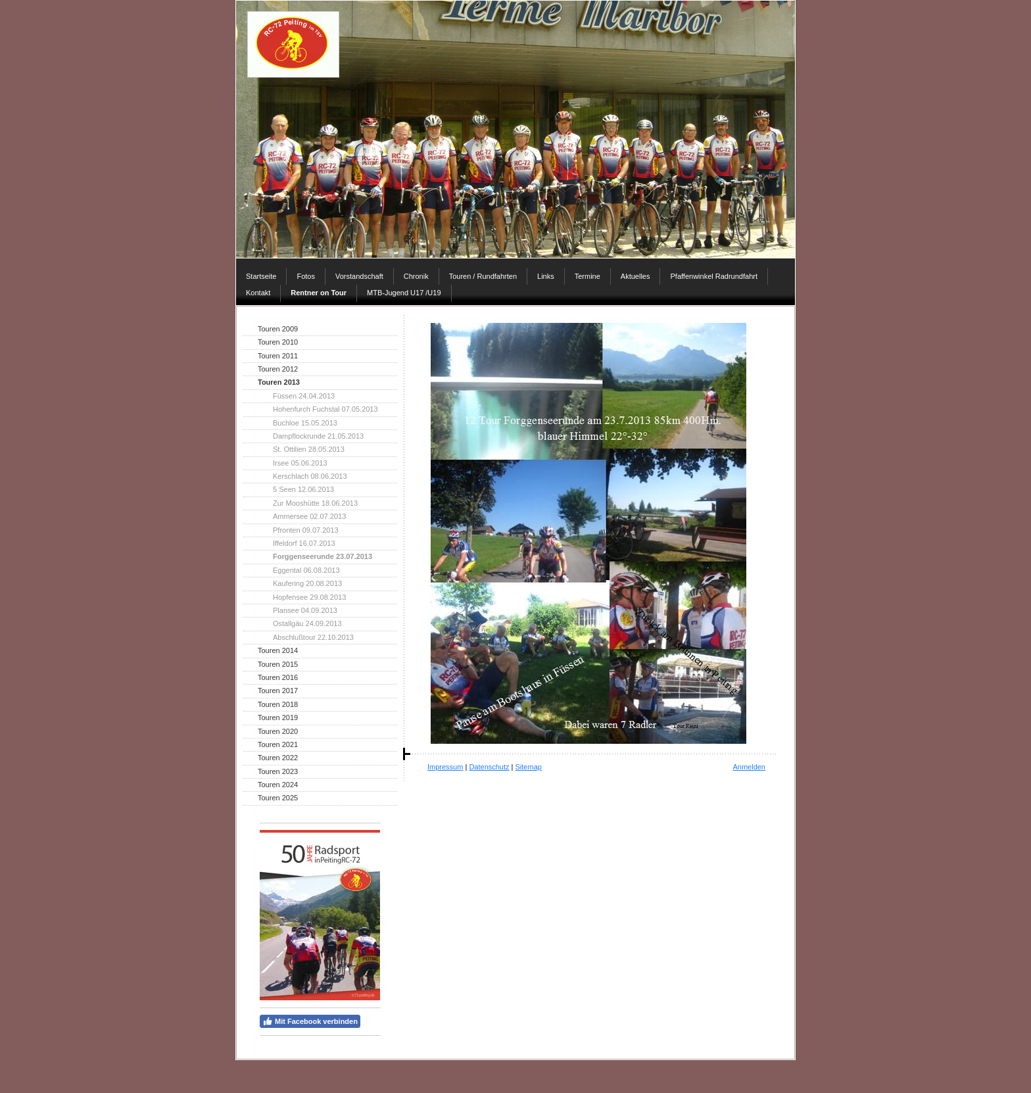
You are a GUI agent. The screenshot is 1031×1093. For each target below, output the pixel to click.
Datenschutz (489, 767)
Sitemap (529, 767)
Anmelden (748, 767)
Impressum (445, 767)
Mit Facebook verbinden (310, 1021)
